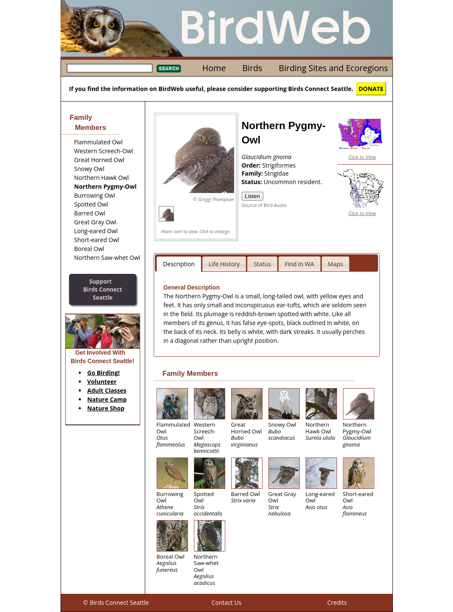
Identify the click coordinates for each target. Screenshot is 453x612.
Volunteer (101, 382)
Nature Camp (107, 399)
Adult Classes (107, 390)
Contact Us (227, 602)
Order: (252, 165)
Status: (253, 182)
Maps (335, 264)
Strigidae (277, 173)
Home (214, 68)
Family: (253, 173)
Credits (337, 602)
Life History (224, 264)
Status (262, 264)
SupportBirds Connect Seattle (102, 289)
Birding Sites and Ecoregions (333, 68)
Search (169, 68)
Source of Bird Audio (264, 205)
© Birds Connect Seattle (116, 602)
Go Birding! (103, 373)
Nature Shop (105, 408)
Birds (252, 68)
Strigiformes (279, 165)
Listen (252, 196)
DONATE (371, 89)
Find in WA (299, 264)
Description (179, 264)
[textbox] (109, 68)
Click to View (362, 157)
